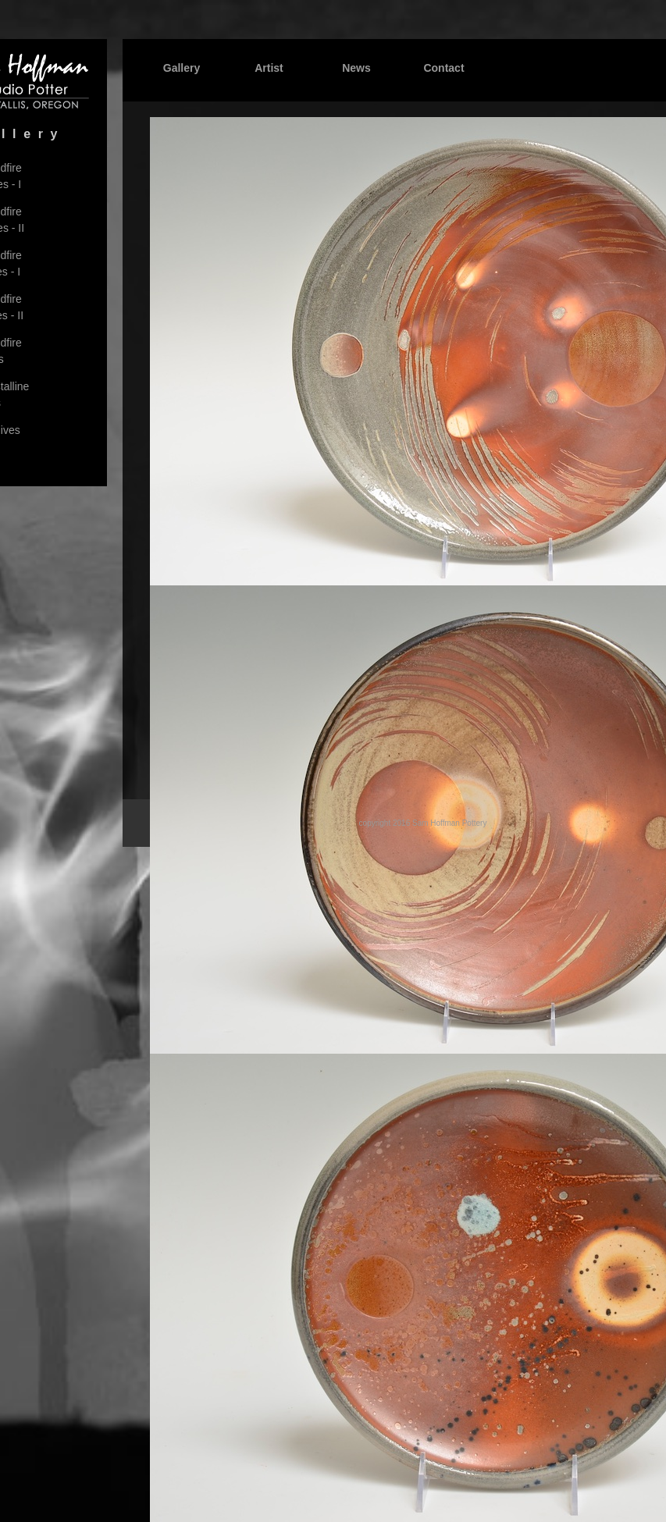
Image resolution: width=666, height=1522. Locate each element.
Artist (269, 68)
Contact (443, 68)
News (356, 68)
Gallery (181, 68)
